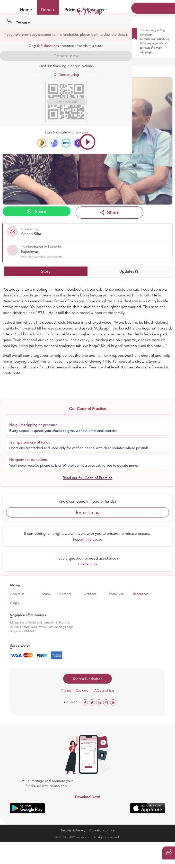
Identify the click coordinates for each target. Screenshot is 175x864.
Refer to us (87, 512)
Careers (65, 594)
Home (26, 9)
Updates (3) (129, 271)
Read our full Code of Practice (87, 477)
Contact (90, 594)
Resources (141, 594)
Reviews (82, 690)
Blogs (14, 603)
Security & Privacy (73, 830)
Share (36, 211)
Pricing (71, 9)
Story (46, 271)
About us (17, 594)
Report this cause (87, 539)
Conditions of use (101, 830)
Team (46, 594)
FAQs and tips (103, 690)
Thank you (116, 594)
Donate (48, 9)
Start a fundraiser (87, 679)
